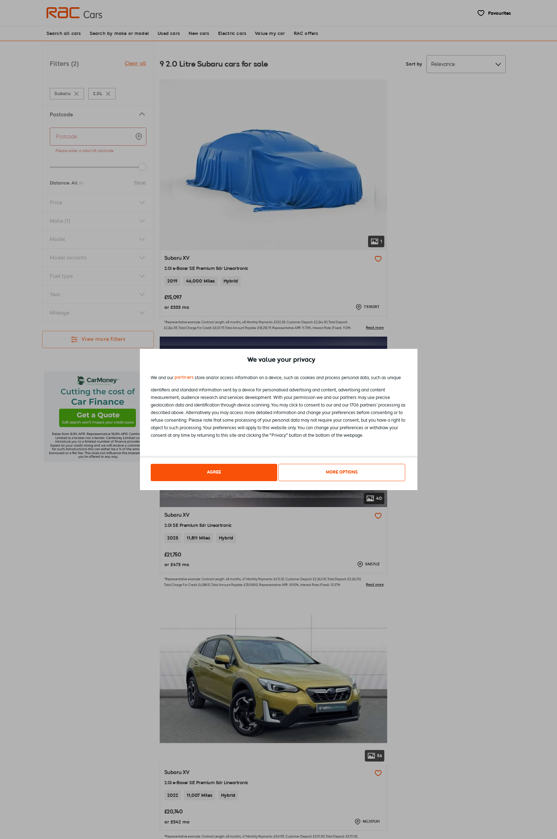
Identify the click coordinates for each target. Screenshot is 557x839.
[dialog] (278, 419)
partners (184, 378)
